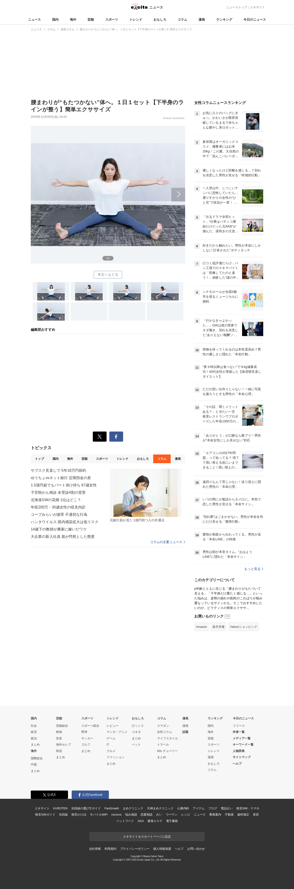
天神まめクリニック (160, 808)
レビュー (113, 725)
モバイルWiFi (98, 814)
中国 (34, 764)
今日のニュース (254, 19)
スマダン (163, 725)
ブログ (212, 808)
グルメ (111, 751)
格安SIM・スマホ (247, 808)
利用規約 (110, 848)
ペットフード (125, 821)
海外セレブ (63, 744)
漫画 (201, 19)
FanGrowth (112, 808)
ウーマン (172, 814)
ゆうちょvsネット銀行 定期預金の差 (61, 478)
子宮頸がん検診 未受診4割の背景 (58, 492)
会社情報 (95, 848)
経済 (34, 732)
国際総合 (37, 758)
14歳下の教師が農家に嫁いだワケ (59, 529)
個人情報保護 (162, 848)
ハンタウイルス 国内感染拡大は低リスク (65, 522)
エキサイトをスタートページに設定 (147, 836)
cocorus (116, 814)
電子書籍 (172, 821)
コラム (182, 19)
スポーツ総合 (90, 725)
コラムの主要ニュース (167, 542)
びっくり (138, 725)
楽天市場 (218, 626)
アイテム (198, 808)
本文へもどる (108, 274)
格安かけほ (78, 814)
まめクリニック (133, 808)
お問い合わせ (196, 848)
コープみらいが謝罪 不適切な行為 (59, 514)
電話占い (226, 808)
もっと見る (253, 569)
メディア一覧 (242, 738)
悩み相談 (131, 814)
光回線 (63, 814)
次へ (108, 189)
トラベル (163, 744)
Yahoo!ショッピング (243, 626)
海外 (73, 19)
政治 (34, 738)
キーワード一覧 (243, 744)
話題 (185, 732)
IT (108, 744)
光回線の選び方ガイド (86, 808)
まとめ (35, 744)
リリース (239, 725)
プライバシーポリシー (135, 848)
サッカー (87, 738)
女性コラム (164, 732)
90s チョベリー (167, 751)
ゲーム (111, 738)
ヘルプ (237, 763)
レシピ (185, 814)
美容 (256, 814)
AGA (141, 821)
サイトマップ (242, 757)
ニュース (34, 19)
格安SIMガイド (45, 814)
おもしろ (159, 19)
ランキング (224, 19)
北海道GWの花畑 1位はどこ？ (56, 500)
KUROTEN (60, 808)
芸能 (91, 19)
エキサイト (257, 7)
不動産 (229, 814)
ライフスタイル (167, 738)
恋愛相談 (146, 814)
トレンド (135, 19)
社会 (34, 725)
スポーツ (111, 19)
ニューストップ (236, 7)
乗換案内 (215, 814)
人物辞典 (239, 751)
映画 (59, 732)
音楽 (59, 738)
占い (159, 814)
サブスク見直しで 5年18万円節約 (58, 470)
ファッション (115, 757)
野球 (84, 732)
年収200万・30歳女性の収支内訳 (58, 507)
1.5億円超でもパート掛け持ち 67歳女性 (64, 485)
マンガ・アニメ (117, 732)
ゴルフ (85, 744)
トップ (39, 458)
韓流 (59, 751)
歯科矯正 (243, 814)
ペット (136, 744)
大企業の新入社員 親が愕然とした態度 (63, 536)
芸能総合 (62, 725)
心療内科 (183, 808)
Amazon (201, 626)
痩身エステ (154, 821)
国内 (55, 19)
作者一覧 (239, 732)
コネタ (136, 732)
